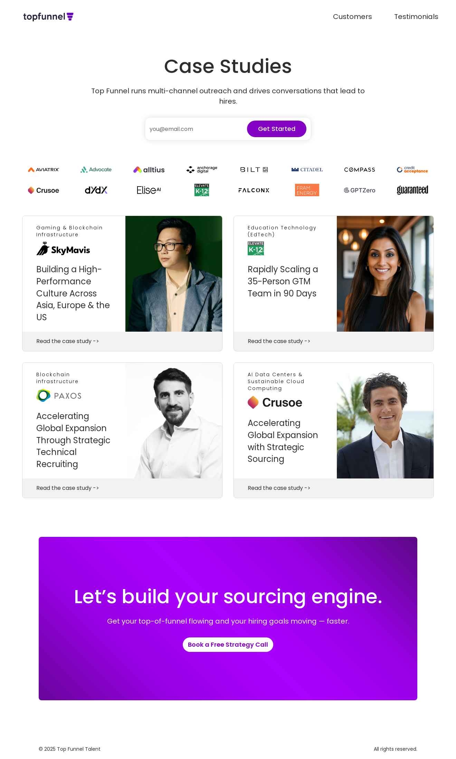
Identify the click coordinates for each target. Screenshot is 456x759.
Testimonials (416, 16)
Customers (352, 16)
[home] (48, 16)
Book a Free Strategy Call (228, 644)
